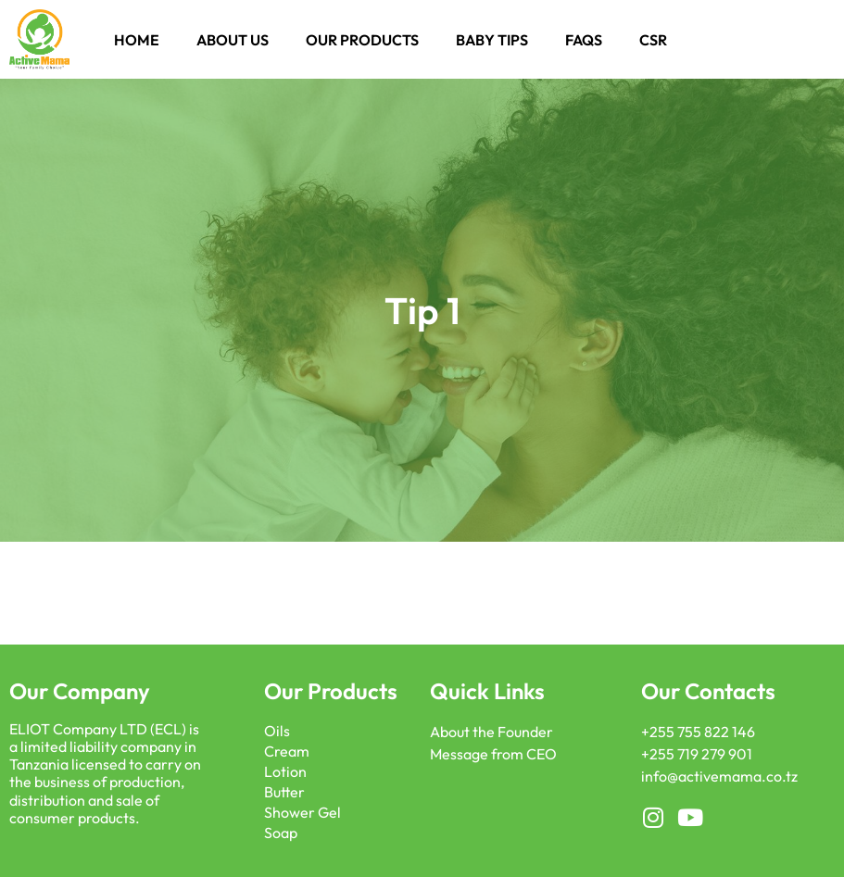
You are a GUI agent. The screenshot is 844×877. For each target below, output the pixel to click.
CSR (653, 40)
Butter (284, 792)
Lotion (285, 771)
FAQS (583, 40)
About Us (232, 40)
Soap (280, 832)
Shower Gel (302, 812)
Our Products (362, 40)
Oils (277, 730)
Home (136, 40)
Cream (286, 751)
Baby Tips (492, 40)
